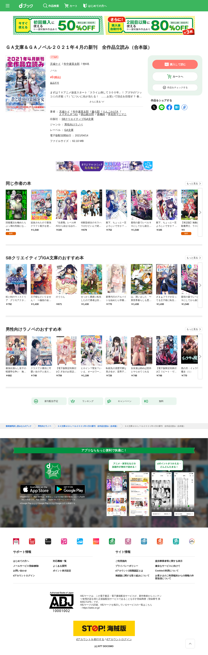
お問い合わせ (20, 570)
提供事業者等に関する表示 (168, 561)
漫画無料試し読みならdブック (18, 426)
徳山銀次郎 (87, 114)
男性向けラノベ (73, 124)
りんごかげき (111, 111)
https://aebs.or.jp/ (91, 608)
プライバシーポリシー (126, 566)
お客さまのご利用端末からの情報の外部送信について (174, 577)
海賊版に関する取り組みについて (132, 575)
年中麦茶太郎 (72, 63)
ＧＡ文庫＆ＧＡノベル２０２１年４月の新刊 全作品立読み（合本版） (88, 426)
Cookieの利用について (167, 570)
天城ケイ (55, 63)
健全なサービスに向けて (167, 566)
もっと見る (192, 183)
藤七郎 (96, 111)
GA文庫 (69, 129)
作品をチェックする (177, 87)
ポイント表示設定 (62, 570)
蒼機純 (101, 114)
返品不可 (54, 83)
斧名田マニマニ (117, 114)
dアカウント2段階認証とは (129, 570)
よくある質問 (59, 566)
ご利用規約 (121, 561)
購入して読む (178, 64)
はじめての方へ (21, 561)
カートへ (178, 76)
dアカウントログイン (24, 575)
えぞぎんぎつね (68, 114)
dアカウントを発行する (90, 639)
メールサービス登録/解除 (26, 566)
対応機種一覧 (59, 561)
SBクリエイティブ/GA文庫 (78, 118)
